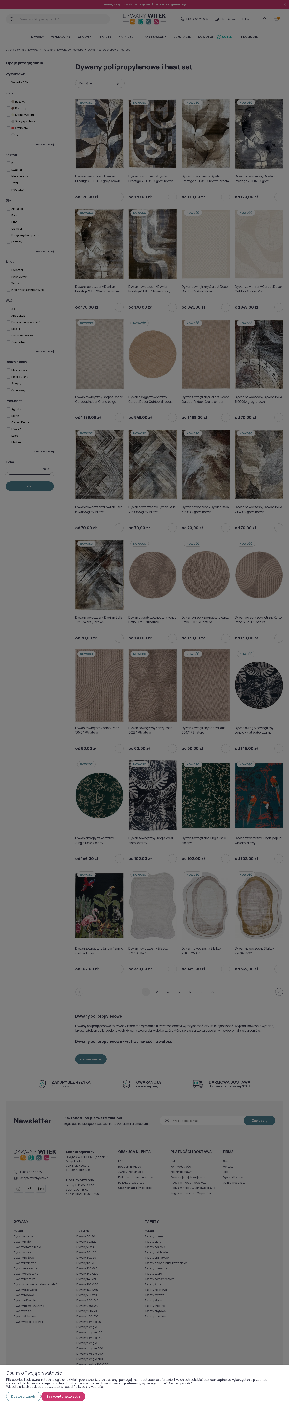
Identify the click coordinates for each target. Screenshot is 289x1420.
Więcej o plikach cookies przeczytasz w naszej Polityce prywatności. (55, 1387)
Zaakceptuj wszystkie (63, 1396)
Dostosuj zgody (23, 1396)
